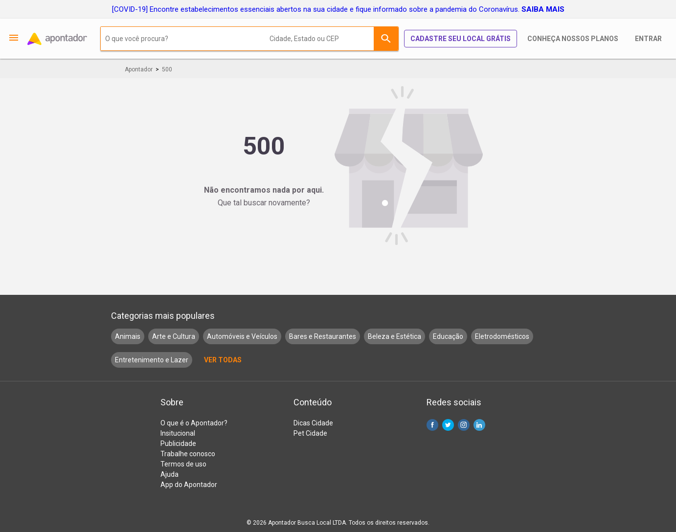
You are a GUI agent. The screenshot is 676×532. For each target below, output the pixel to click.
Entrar (648, 39)
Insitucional (177, 433)
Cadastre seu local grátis (460, 39)
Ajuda (169, 474)
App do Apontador (188, 484)
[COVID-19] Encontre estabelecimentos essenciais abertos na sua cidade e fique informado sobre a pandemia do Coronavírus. (338, 9)
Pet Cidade (310, 433)
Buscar (386, 38)
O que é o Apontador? (193, 423)
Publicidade (178, 443)
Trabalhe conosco (187, 454)
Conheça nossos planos (572, 39)
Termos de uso (183, 464)
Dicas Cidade (313, 423)
